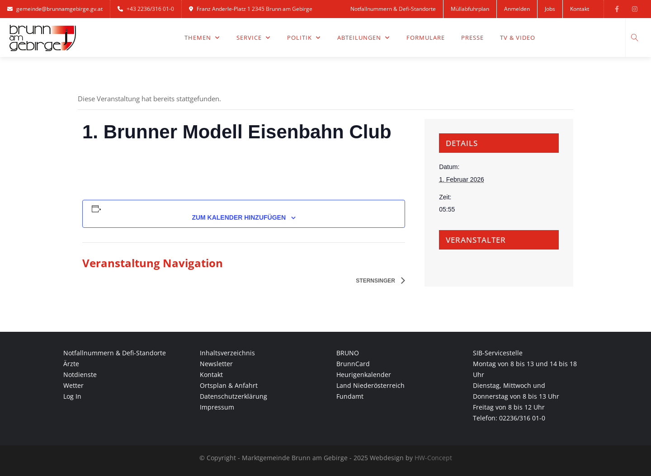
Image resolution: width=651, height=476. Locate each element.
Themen (202, 37)
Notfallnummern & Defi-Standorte (393, 9)
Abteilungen (363, 37)
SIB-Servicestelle (498, 353)
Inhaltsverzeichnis (227, 353)
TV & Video (517, 37)
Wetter (73, 385)
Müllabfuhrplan (470, 9)
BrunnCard (353, 363)
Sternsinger (376, 281)
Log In (72, 396)
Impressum (217, 407)
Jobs (550, 9)
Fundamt (349, 396)
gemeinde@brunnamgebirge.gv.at (55, 9)
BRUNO (347, 353)
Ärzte (71, 363)
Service (253, 37)
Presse (472, 37)
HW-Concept (433, 457)
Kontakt (579, 9)
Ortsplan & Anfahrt (229, 385)
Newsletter (216, 363)
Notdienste (80, 374)
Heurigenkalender (363, 374)
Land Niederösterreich (370, 385)
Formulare (425, 37)
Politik (304, 37)
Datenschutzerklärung (233, 396)
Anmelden (517, 9)
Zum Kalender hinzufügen (239, 217)
